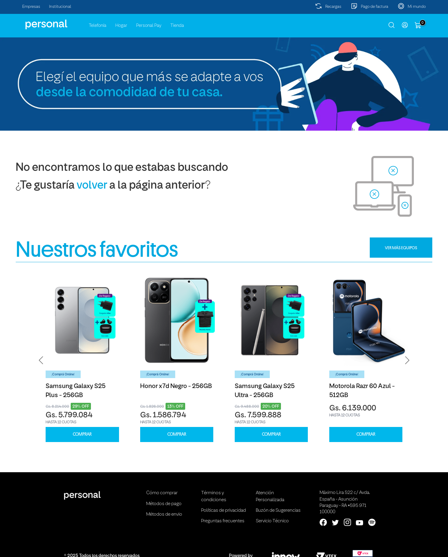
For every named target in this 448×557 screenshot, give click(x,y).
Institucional (60, 7)
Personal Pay (148, 26)
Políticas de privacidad (223, 510)
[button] (41, 360)
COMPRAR (82, 434)
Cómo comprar (162, 493)
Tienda (177, 26)
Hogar (121, 26)
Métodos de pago (164, 504)
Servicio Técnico (272, 521)
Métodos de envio (164, 514)
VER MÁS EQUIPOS (401, 248)
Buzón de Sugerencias (278, 510)
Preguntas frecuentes (222, 521)
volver (92, 186)
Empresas (31, 7)
